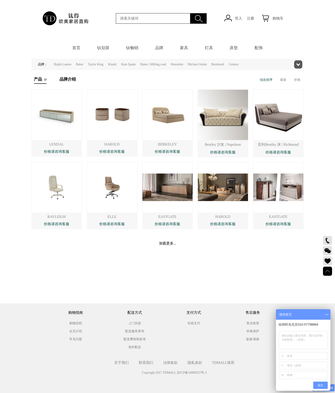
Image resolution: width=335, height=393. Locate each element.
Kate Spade (128, 64)
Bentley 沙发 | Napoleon (223, 144)
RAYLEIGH (56, 217)
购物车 (278, 18)
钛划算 (103, 48)
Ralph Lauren (63, 64)
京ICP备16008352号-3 (191, 372)
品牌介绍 (68, 79)
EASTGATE (167, 217)
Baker (79, 64)
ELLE (111, 217)
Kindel (112, 64)
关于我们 (121, 363)
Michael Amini (197, 64)
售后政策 (252, 323)
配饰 (259, 48)
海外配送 (134, 347)
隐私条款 (195, 363)
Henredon (177, 64)
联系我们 (146, 363)
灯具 (209, 48)
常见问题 (75, 339)
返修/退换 (253, 339)
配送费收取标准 (135, 339)
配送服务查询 (134, 331)
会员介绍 (75, 331)
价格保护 (252, 331)
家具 (184, 48)
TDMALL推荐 (223, 363)
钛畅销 (132, 48)
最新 (283, 80)
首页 (76, 48)
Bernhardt (217, 64)
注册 (250, 18)
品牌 (159, 48)
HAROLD (112, 144)
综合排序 (266, 80)
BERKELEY (167, 144)
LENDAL (56, 144)
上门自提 (134, 323)
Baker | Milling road (153, 64)
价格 (297, 80)
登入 (238, 18)
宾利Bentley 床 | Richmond (278, 144)
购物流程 (75, 323)
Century (234, 64)
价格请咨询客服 (56, 151)
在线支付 (193, 323)
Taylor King (96, 64)
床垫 (234, 48)
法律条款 (170, 363)
